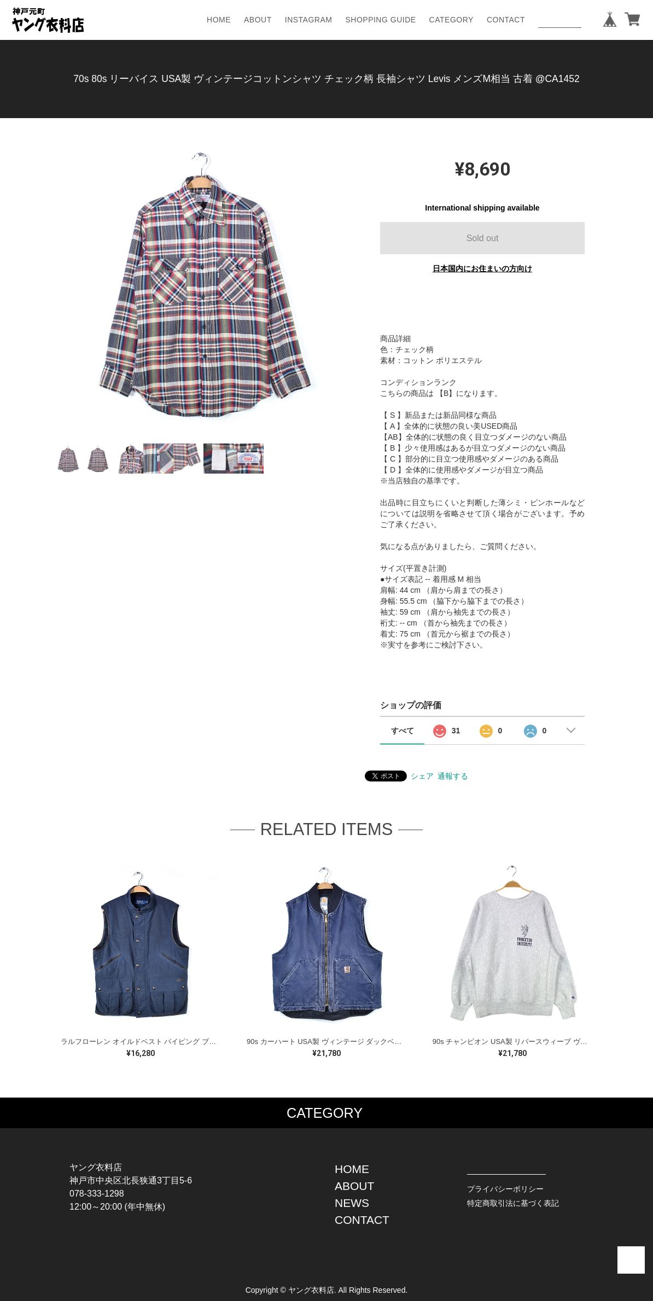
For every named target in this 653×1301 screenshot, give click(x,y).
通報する (453, 776)
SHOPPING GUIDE (380, 19)
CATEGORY (451, 19)
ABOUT (258, 19)
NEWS (352, 1203)
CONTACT (506, 19)
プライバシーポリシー (505, 1189)
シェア (422, 776)
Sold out (483, 238)
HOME (219, 19)
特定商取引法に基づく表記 (513, 1203)
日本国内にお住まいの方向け (482, 268)
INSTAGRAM (309, 19)
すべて (402, 730)
